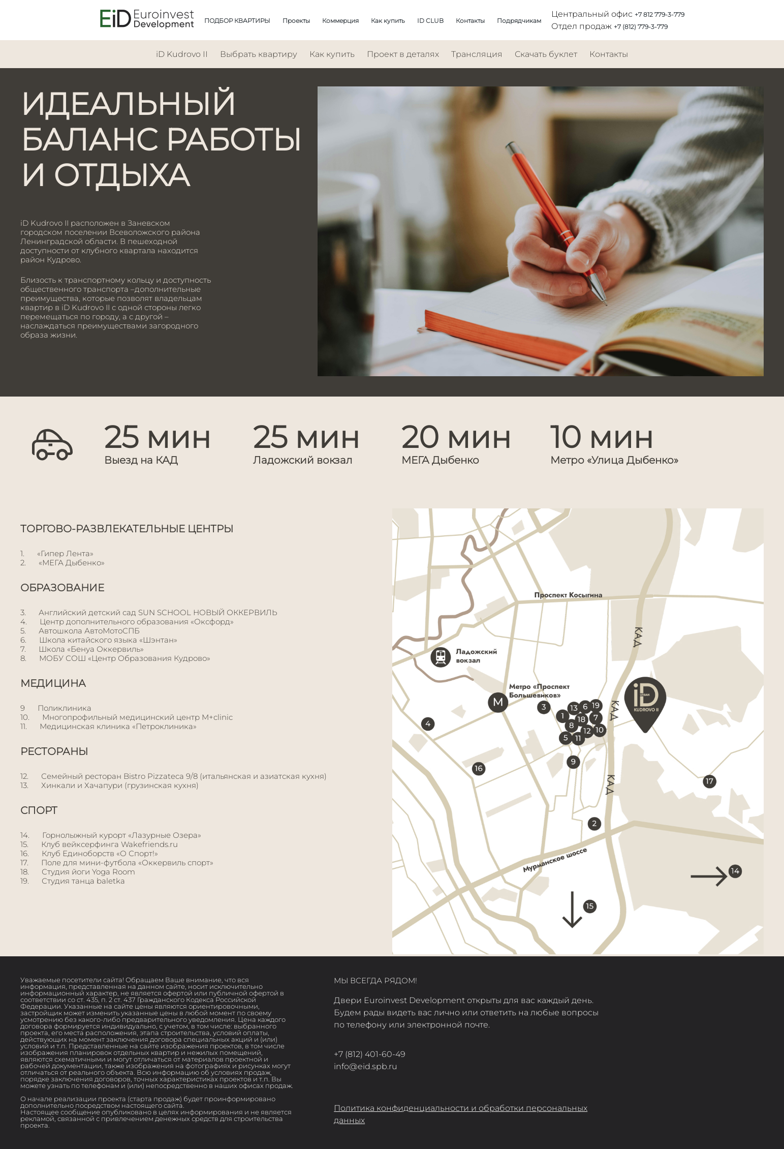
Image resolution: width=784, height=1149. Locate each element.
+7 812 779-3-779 (659, 14)
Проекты (296, 20)
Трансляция (477, 54)
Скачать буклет (546, 54)
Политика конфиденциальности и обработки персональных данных (460, 1114)
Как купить (388, 20)
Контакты (470, 20)
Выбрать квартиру (258, 54)
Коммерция (340, 20)
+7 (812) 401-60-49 (369, 1054)
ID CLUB (430, 20)
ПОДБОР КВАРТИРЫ (237, 20)
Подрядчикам (519, 20)
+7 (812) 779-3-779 (641, 27)
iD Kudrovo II (182, 54)
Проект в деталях (403, 54)
